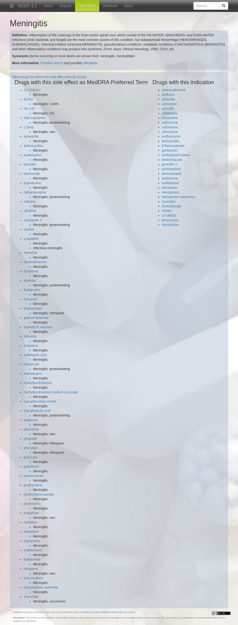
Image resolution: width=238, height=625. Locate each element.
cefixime (30, 201)
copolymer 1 (32, 220)
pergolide (30, 438)
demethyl (30, 253)
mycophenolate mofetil (40, 401)
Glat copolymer (35, 118)
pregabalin (31, 513)
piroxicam (31, 457)
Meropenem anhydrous (178, 197)
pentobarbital (171, 169)
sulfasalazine (33, 550)
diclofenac (31, 271)
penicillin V (169, 164)
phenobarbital (172, 173)
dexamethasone (35, 262)
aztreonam (169, 104)
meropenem (170, 192)
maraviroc (31, 345)
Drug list (65, 6)
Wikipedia (90, 63)
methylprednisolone (38, 383)
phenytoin (31, 448)
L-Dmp (28, 127)
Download (110, 6)
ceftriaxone (170, 127)
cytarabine (31, 239)
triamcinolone (33, 578)
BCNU (28, 99)
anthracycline (33, 146)
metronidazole (172, 160)
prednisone (32, 504)
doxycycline (170, 220)
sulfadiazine (170, 183)
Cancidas (168, 201)
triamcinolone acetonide (41, 587)
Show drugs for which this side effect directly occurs (49, 77)
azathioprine (32, 155)
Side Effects (87, 6)
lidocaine (30, 336)
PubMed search (51, 63)
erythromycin (171, 136)
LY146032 (169, 215)
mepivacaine (33, 373)
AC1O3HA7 (32, 90)
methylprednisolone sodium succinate (51, 392)
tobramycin (170, 187)
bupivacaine (32, 183)
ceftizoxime (170, 122)
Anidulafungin (172, 206)
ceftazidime (170, 118)
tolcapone (31, 569)
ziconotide (31, 597)
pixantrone (31, 466)
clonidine (30, 211)
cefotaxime (170, 113)
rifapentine (31, 531)
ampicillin (168, 99)
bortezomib (32, 173)
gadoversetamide (36, 318)
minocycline (170, 225)
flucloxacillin (170, 141)
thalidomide (32, 559)
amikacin (168, 94)
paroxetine (31, 429)
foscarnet (30, 299)
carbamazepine (35, 192)
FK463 (166, 211)
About (128, 6)
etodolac (30, 280)
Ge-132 (29, 108)
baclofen (30, 164)
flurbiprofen (32, 290)
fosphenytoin (33, 308)
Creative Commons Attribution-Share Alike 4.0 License (107, 612)
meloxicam (31, 364)
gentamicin (170, 150)
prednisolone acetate (39, 494)
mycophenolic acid (37, 411)
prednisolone (33, 485)
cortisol (29, 229)
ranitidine (30, 522)
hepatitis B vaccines (38, 327)
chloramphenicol (173, 90)
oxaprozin (31, 420)
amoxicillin (31, 136)
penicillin (168, 108)
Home (48, 6)
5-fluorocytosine (173, 146)
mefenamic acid (35, 355)
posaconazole (34, 476)
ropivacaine (32, 541)
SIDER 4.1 (27, 5)
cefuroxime (170, 132)
